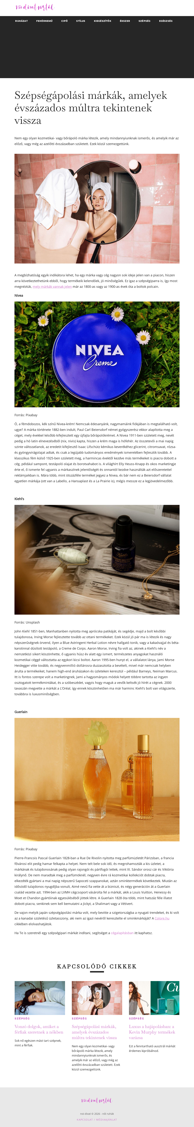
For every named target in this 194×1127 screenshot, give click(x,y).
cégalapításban (122, 933)
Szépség (22, 1018)
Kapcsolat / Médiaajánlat (97, 1119)
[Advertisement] (97, 53)
